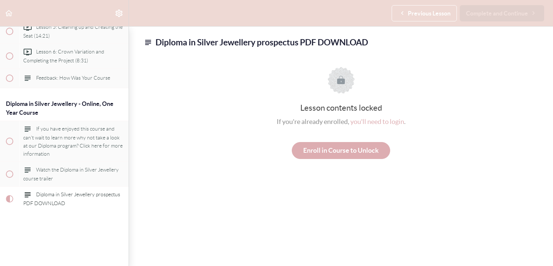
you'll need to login (377, 121)
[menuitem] (119, 13)
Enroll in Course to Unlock (341, 150)
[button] (9, 13)
